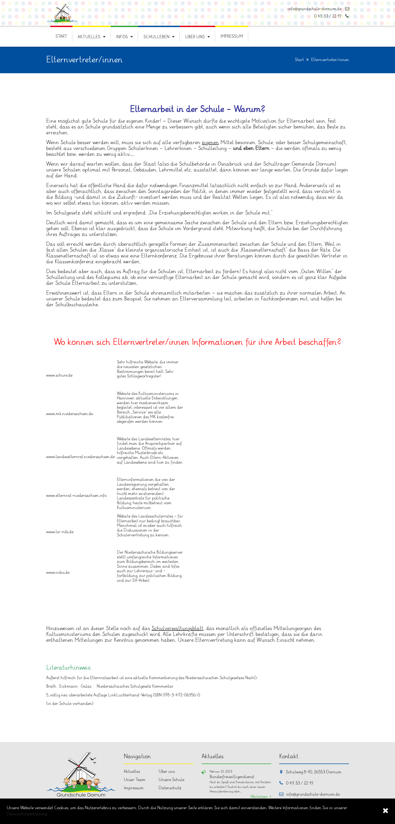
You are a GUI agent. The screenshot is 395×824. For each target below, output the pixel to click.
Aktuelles (132, 771)
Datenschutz (170, 788)
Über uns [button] (195, 37)
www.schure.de (59, 375)
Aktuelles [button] (89, 37)
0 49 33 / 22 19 (331, 16)
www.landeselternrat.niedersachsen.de (80, 456)
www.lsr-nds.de (60, 531)
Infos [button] (122, 37)
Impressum (231, 36)
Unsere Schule (171, 779)
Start (61, 36)
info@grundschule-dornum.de (318, 8)
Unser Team (135, 779)
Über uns (167, 771)
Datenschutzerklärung (27, 814)
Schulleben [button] (156, 37)
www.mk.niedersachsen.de (69, 413)
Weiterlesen (259, 797)
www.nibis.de (58, 572)
